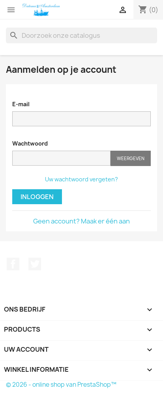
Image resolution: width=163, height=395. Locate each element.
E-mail (21, 104)
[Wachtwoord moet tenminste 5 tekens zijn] (61, 158)
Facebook (13, 264)
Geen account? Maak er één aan (81, 221)
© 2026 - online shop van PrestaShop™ (61, 384)
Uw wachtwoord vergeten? (81, 179)
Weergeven (130, 158)
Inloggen (37, 196)
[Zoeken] (81, 35)
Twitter (34, 264)
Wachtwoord (30, 143)
